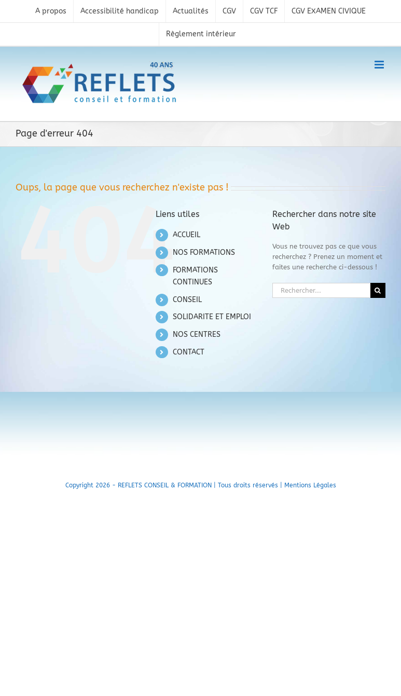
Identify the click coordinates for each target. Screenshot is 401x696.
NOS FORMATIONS (204, 252)
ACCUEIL (186, 234)
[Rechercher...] (321, 290)
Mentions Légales (310, 485)
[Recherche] (377, 290)
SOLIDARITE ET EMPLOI (212, 316)
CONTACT (188, 352)
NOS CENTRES (196, 334)
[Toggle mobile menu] (380, 64)
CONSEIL (187, 299)
